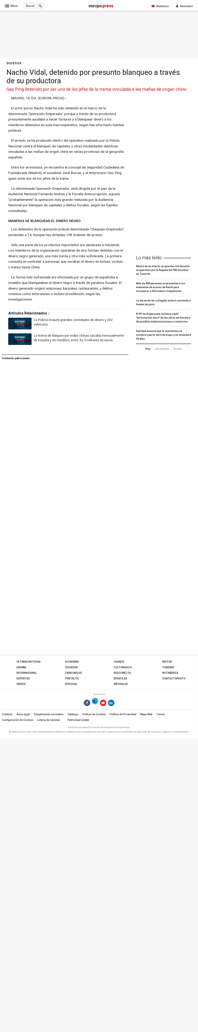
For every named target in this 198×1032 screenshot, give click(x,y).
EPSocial (71, 684)
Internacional (26, 673)
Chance (119, 662)
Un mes (177, 349)
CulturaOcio (123, 667)
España (21, 667)
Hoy (147, 349)
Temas (160, 714)
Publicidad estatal (78, 720)
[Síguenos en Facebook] (87, 703)
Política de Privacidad (123, 714)
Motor (167, 662)
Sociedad (71, 667)
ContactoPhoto (174, 679)
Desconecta (122, 673)
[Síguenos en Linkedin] (111, 703)
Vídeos (21, 684)
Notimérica (170, 673)
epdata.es (120, 679)
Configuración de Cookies (17, 720)
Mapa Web (146, 714)
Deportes (23, 679)
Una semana (162, 349)
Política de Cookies (94, 714)
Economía (72, 662)
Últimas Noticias (28, 662)
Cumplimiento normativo (49, 714)
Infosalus (121, 684)
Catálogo (72, 714)
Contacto (7, 714)
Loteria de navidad (48, 720)
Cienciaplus (73, 673)
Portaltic (72, 679)
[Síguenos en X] (95, 703)
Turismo (168, 667)
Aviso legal (23, 714)
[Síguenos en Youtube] (103, 703)
